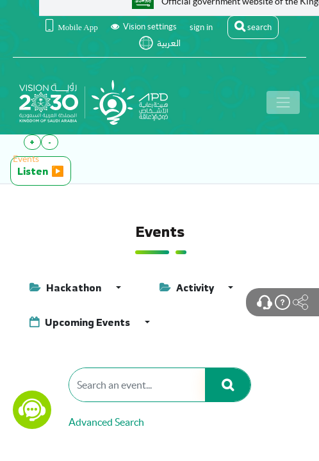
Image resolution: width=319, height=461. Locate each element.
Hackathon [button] (66, 287)
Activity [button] (188, 287)
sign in (201, 27)
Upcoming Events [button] (80, 322)
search (253, 26)
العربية (169, 43)
